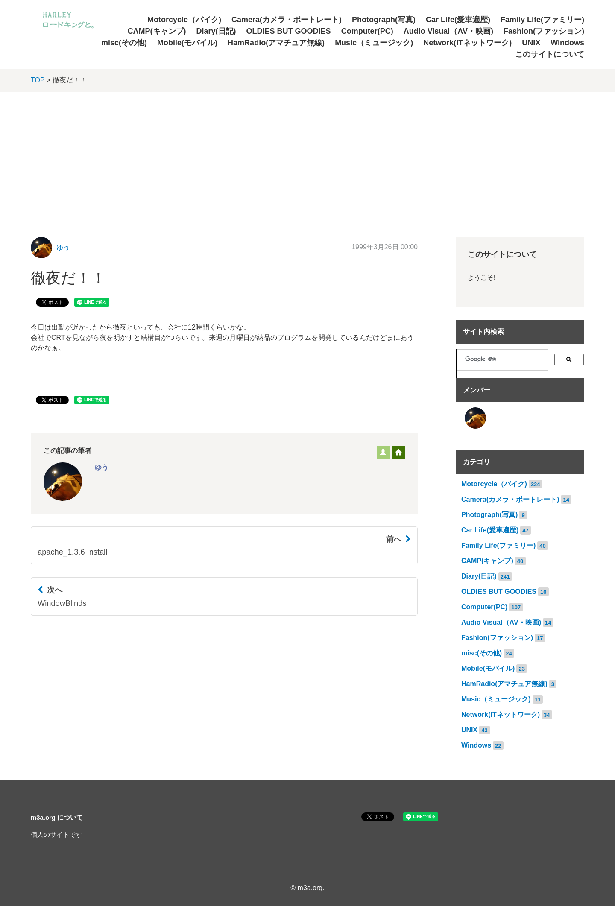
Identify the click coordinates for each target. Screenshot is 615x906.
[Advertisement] (307, 156)
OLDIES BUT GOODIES (288, 31)
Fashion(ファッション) (544, 31)
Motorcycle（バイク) (184, 19)
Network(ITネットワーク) (467, 42)
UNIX (531, 42)
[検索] (506, 359)
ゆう (63, 247)
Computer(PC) (367, 31)
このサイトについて (549, 54)
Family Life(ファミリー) (542, 19)
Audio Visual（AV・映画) (448, 31)
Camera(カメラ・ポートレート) (286, 19)
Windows (567, 42)
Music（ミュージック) (374, 42)
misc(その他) (124, 42)
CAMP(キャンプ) (157, 31)
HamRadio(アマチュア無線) (276, 42)
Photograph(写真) (384, 19)
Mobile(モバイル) (187, 42)
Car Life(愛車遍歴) (458, 19)
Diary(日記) (216, 31)
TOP (37, 80)
